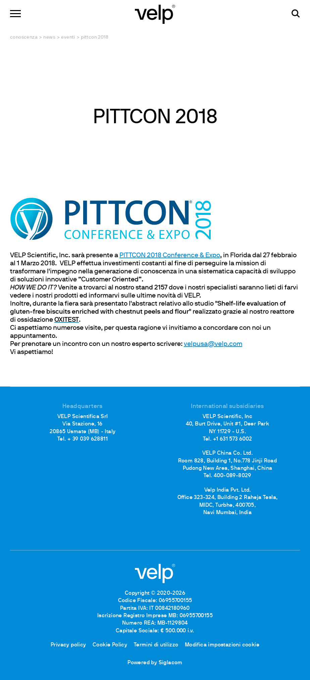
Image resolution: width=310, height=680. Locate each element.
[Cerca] (296, 13)
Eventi (68, 37)
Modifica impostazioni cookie (222, 645)
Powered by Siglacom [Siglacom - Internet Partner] (155, 663)
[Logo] (155, 13)
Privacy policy (68, 645)
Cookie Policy (110, 645)
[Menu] (15, 13)
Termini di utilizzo (156, 645)
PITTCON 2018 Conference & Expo (169, 256)
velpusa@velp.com (213, 344)
